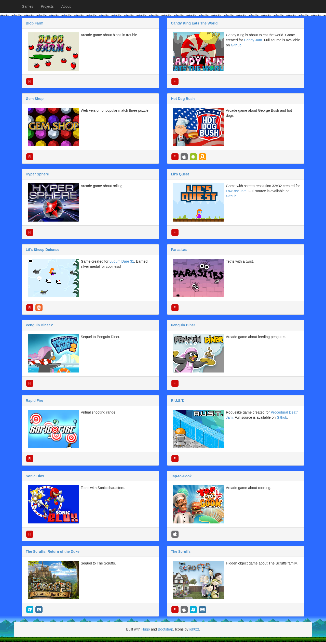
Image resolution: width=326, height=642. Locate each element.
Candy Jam (253, 40)
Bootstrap (165, 629)
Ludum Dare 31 (122, 261)
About (66, 6)
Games (27, 6)
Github (236, 45)
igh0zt (194, 629)
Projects (47, 6)
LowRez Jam (236, 191)
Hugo (145, 629)
